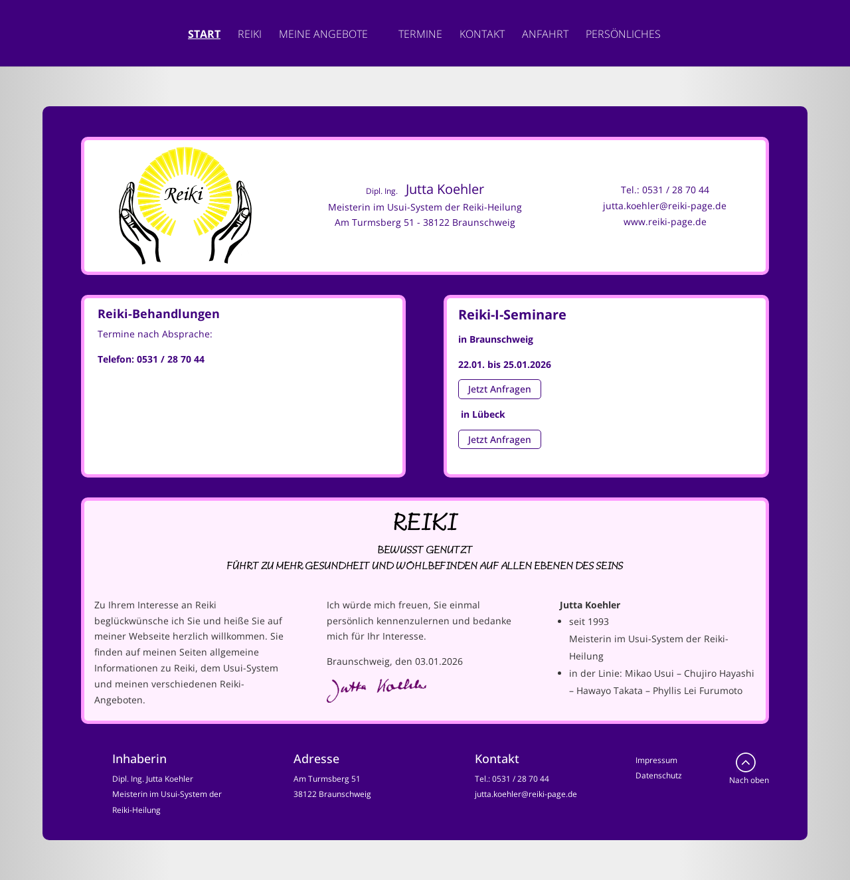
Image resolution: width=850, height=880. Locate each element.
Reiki (250, 35)
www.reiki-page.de (665, 221)
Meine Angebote (323, 35)
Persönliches (623, 35)
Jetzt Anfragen (499, 389)
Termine (420, 35)
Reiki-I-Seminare (512, 314)
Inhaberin (139, 758)
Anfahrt (545, 35)
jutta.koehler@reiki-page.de (664, 205)
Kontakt (482, 35)
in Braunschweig (495, 339)
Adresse (316, 758)
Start (204, 35)
